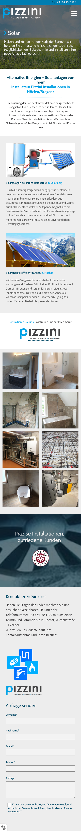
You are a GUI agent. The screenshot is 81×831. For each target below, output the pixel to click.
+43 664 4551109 (65, 2)
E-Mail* (10, 746)
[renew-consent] (3, 827)
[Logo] (34, 13)
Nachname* (12, 730)
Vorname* (11, 714)
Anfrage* (11, 778)
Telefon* (10, 762)
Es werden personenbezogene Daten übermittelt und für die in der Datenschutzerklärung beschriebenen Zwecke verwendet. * (39, 808)
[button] (74, 13)
